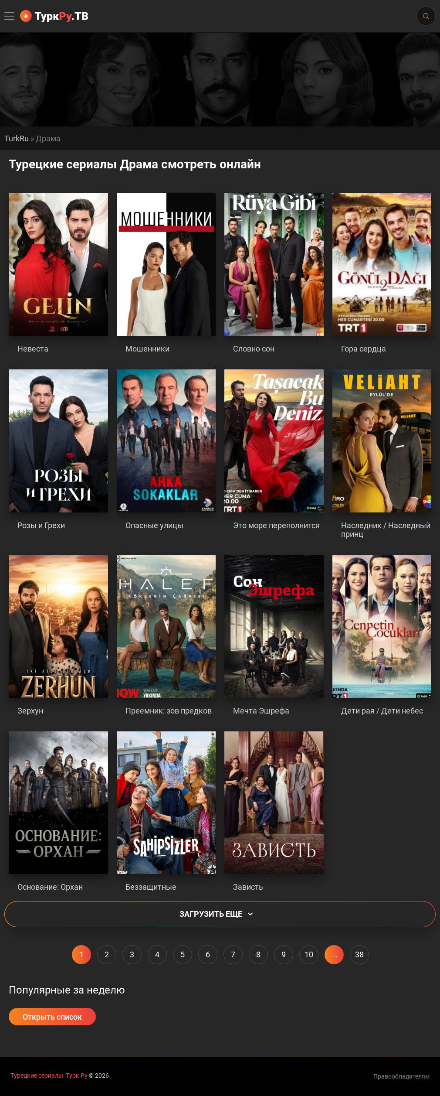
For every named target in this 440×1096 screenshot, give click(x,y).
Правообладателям (401, 1076)
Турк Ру (77, 1075)
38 (359, 954)
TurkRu (16, 138)
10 (309, 954)
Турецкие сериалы (36, 1075)
